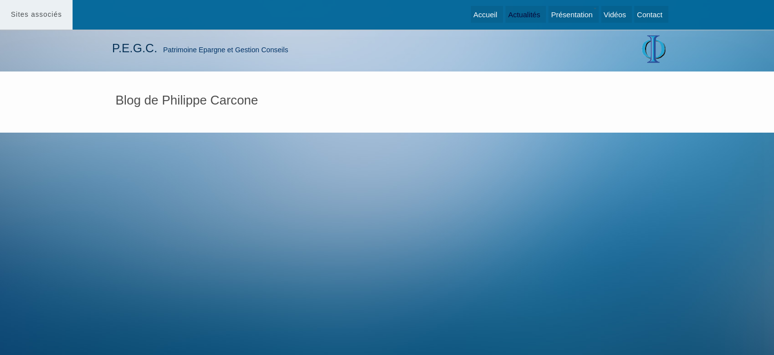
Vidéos (615, 14)
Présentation (571, 14)
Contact (649, 14)
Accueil (485, 14)
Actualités (524, 14)
